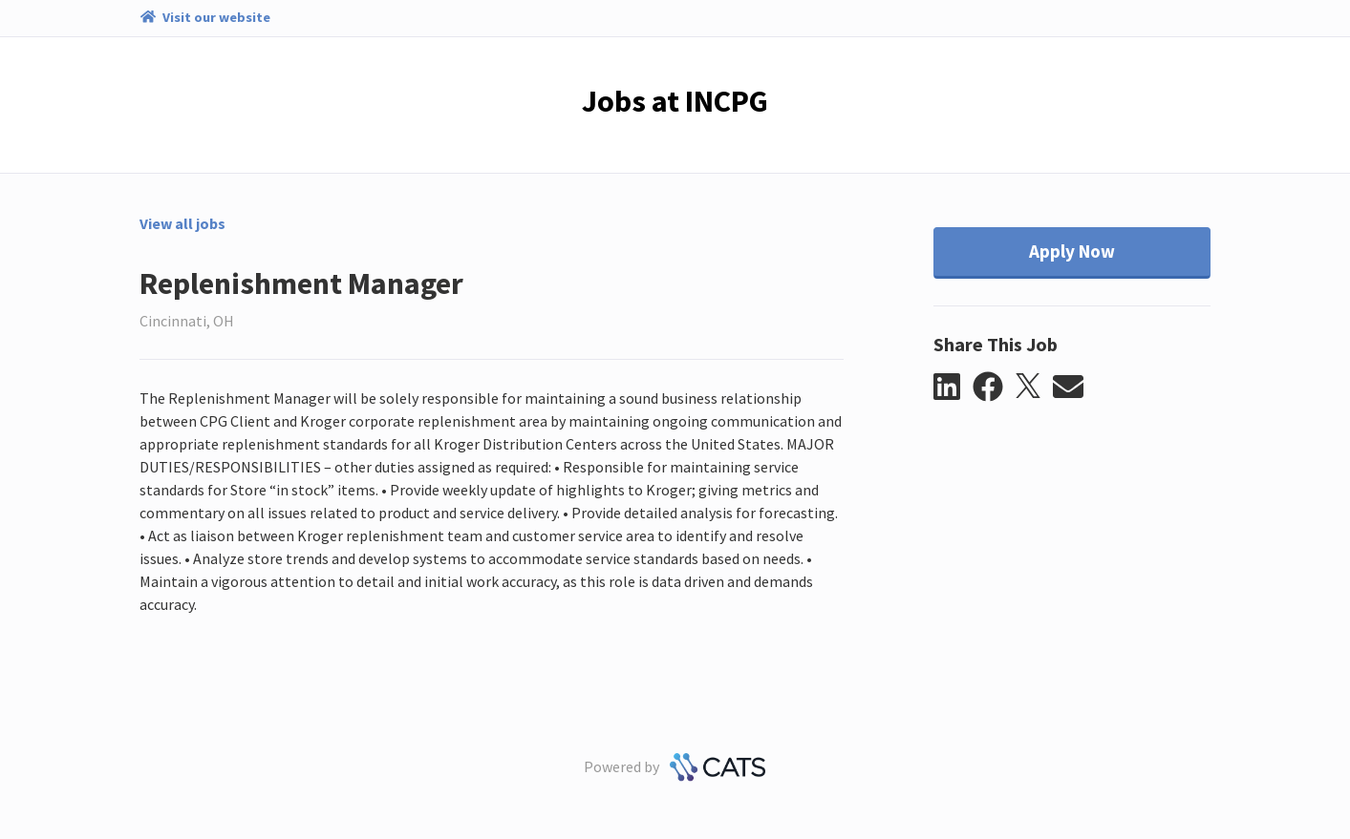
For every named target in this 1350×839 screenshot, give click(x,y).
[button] (953, 387)
